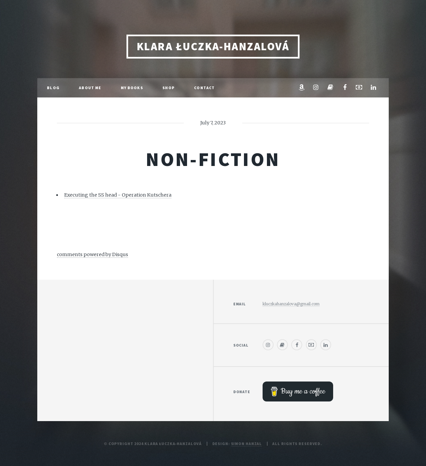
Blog (53, 87)
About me (90, 87)
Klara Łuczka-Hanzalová (213, 46)
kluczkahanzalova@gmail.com (291, 303)
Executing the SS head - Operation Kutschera (117, 195)
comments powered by (92, 254)
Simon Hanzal (246, 443)
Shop (168, 87)
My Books (132, 87)
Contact (204, 87)
